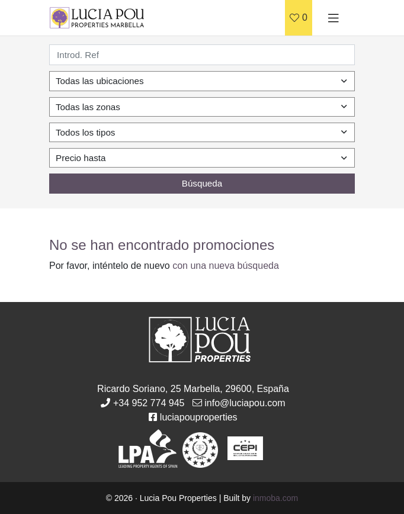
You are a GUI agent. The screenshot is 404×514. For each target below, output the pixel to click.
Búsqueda (202, 183)
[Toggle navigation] (333, 18)
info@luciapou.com (244, 403)
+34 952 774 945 (149, 403)
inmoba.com (275, 498)
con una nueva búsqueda (225, 266)
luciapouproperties (199, 417)
